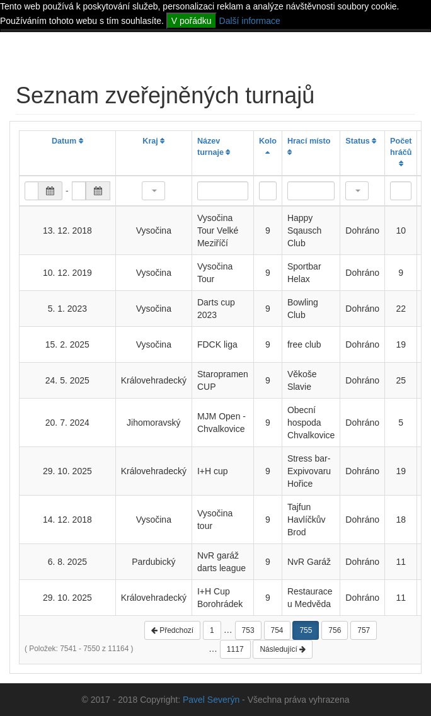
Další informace (249, 21)
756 (334, 630)
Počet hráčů (400, 152)
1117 (235, 649)
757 (363, 630)
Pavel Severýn (211, 700)
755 (305, 630)
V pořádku (191, 21)
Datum (67, 141)
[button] (153, 190)
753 (248, 630)
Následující (283, 649)
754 (277, 630)
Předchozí (172, 630)
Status (360, 141)
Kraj (153, 141)
